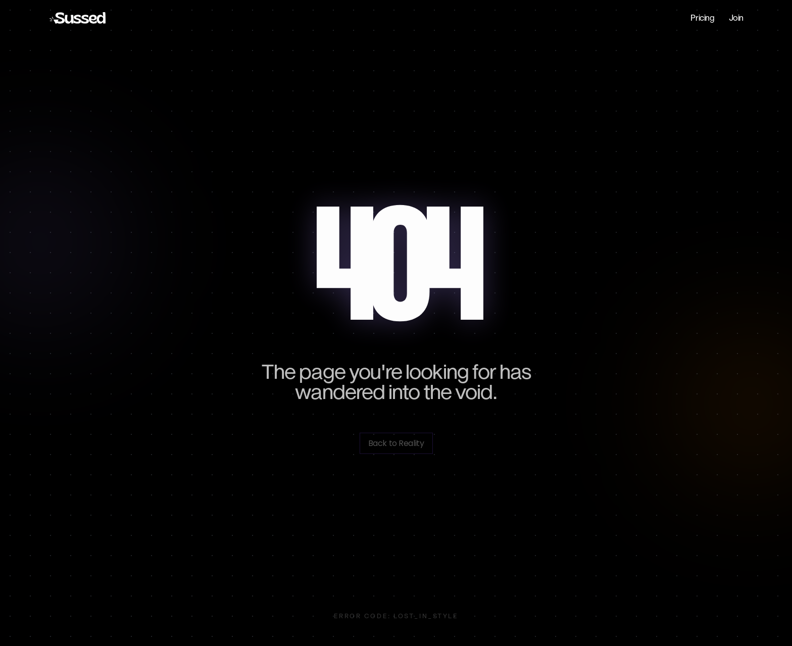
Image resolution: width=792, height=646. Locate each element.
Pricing (702, 18)
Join (736, 18)
